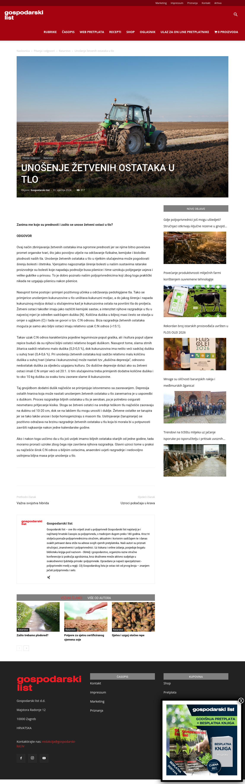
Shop (130, 32)
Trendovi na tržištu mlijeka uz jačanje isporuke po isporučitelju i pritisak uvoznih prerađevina (193, 436)
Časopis (68, 32)
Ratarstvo (64, 51)
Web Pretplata (92, 32)
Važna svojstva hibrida (33, 503)
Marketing (161, 3)
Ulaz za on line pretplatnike (185, 32)
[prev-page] (19, 648)
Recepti (115, 32)
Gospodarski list (40, 190)
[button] (235, 15)
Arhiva (217, 3)
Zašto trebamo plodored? (32, 635)
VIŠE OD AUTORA (99, 598)
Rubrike (50, 32)
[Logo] (23, 14)
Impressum (177, 3)
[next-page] (26, 648)
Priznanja (192, 3)
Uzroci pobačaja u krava (138, 503)
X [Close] (241, 700)
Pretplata (170, 692)
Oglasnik (147, 32)
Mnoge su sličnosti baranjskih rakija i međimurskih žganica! (189, 382)
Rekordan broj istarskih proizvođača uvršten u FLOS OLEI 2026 (196, 329)
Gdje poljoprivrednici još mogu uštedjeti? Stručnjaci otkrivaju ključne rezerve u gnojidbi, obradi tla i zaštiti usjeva (196, 223)
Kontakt (206, 3)
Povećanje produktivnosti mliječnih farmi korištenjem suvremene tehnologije (192, 276)
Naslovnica (23, 51)
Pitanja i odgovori (44, 51)
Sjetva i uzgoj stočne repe (128, 635)
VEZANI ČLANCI (72, 598)
